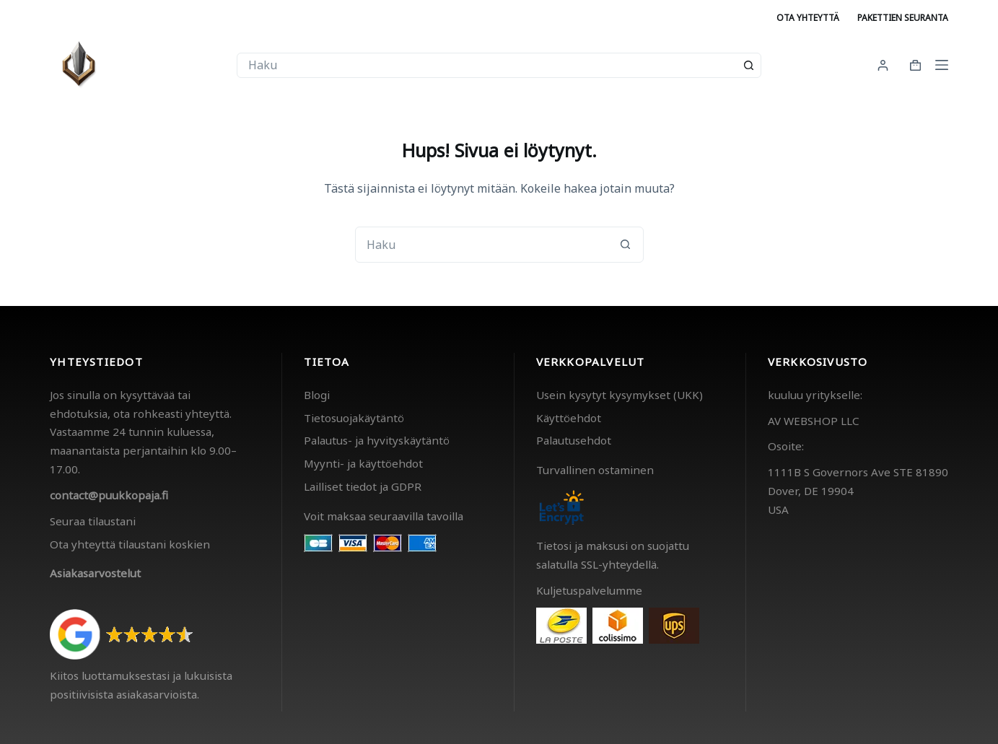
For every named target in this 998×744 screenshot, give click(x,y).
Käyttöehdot (568, 418)
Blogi (317, 395)
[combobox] (487, 65)
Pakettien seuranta (902, 18)
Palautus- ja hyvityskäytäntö (377, 440)
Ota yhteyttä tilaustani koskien (130, 544)
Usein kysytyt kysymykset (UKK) (619, 395)
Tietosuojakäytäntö (354, 418)
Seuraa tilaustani (93, 521)
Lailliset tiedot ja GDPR (362, 486)
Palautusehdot (573, 440)
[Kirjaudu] (882, 65)
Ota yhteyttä (807, 18)
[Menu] (941, 64)
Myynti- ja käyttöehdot (363, 463)
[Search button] (749, 65)
